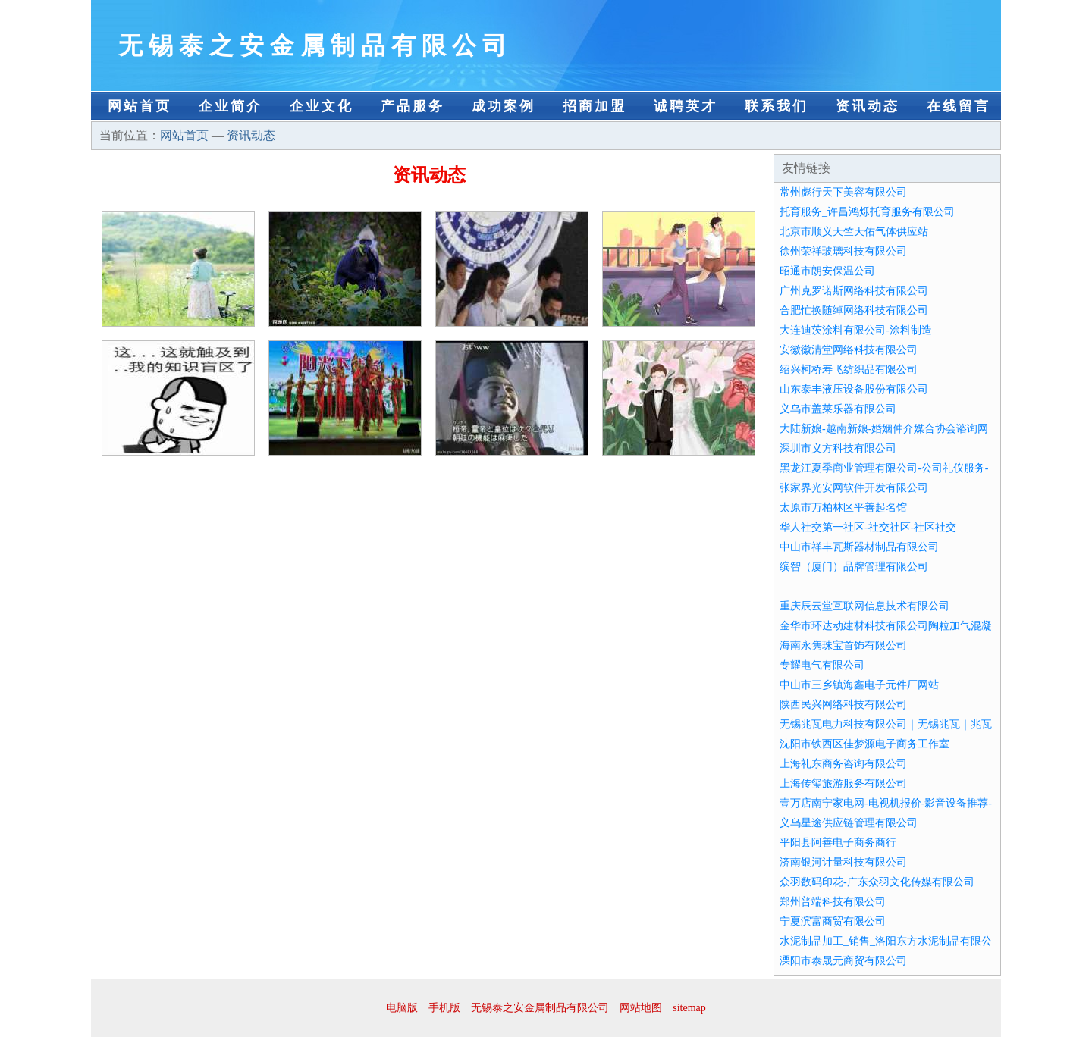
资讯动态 (867, 106)
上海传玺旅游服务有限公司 (843, 783)
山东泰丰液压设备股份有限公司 (854, 389)
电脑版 (402, 1008)
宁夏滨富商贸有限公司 (833, 921)
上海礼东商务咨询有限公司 (843, 763)
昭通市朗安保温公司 (827, 271)
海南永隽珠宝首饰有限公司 (843, 645)
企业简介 (230, 106)
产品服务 (412, 106)
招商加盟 (594, 106)
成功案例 (503, 106)
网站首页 (139, 106)
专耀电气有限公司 (822, 665)
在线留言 (958, 106)
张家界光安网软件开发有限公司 (854, 487)
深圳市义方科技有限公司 (838, 448)
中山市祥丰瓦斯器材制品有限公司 (859, 547)
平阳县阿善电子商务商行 (838, 842)
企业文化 (321, 106)
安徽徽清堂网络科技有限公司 (849, 350)
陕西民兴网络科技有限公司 (843, 704)
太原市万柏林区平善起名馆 (843, 507)
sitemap (689, 1008)
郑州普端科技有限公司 (833, 901)
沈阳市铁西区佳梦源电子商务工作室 (864, 744)
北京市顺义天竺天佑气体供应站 (854, 231)
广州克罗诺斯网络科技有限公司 (854, 290)
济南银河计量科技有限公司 (843, 862)
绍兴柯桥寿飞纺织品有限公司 (849, 369)
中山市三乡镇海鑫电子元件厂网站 (859, 685)
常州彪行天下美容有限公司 (843, 192)
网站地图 (641, 1008)
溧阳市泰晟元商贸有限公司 (843, 961)
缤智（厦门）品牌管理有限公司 (854, 566)
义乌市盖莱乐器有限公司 (838, 409)
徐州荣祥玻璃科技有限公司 (843, 251)
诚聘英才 (685, 106)
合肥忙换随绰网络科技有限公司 (854, 310)
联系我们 (776, 106)
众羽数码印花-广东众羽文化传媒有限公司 (877, 882)
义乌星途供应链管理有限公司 (849, 823)
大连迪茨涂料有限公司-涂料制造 (856, 330)
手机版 (444, 1008)
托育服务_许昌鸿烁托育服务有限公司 (867, 212)
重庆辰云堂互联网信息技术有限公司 (864, 606)
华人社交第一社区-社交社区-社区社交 (868, 527)
